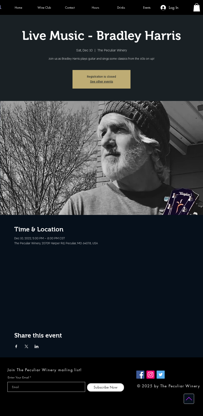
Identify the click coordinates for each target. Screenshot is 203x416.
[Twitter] (161, 375)
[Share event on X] (26, 346)
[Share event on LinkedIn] (37, 346)
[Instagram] (150, 375)
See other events (101, 82)
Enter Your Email (18, 377)
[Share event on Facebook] (16, 346)
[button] (196, 7)
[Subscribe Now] (105, 387)
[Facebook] (140, 375)
